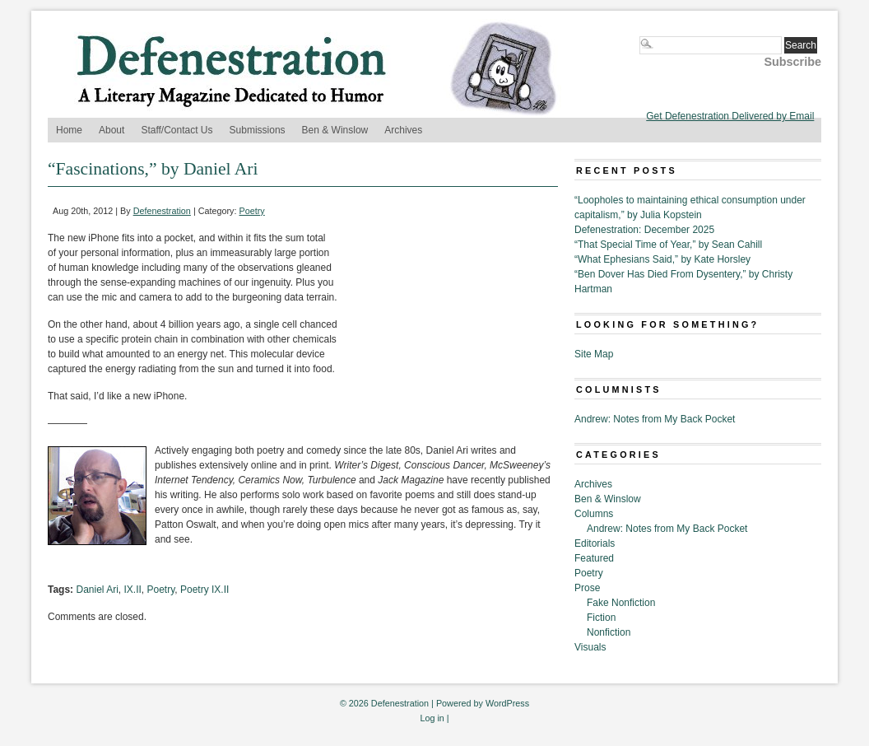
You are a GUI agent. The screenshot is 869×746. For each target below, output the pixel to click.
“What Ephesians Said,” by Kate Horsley (662, 259)
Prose (587, 588)
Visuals (590, 647)
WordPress (507, 703)
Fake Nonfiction (621, 602)
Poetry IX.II (204, 589)
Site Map (593, 354)
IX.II (133, 589)
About (111, 130)
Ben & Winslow (335, 130)
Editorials (594, 543)
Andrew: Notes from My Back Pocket (654, 419)
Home (69, 130)
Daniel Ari (97, 589)
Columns (593, 514)
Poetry (252, 211)
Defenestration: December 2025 (644, 229)
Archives (403, 130)
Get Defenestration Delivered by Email (730, 116)
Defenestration (162, 211)
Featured (594, 558)
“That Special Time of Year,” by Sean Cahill (668, 244)
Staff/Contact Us (176, 130)
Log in (432, 718)
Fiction (601, 617)
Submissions (258, 130)
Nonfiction (608, 632)
